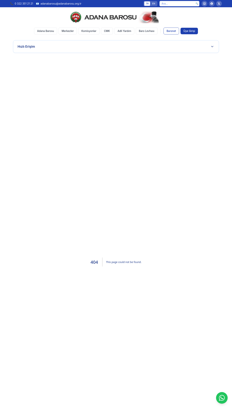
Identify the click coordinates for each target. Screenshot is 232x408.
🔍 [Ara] (197, 3)
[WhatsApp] (222, 398)
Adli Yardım (124, 30)
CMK (107, 30)
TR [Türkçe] (147, 3)
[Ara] (179, 3)
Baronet (171, 30)
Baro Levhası (146, 30)
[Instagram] (204, 4)
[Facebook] (212, 4)
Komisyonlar (88, 30)
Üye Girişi (189, 30)
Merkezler (68, 30)
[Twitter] (219, 4)
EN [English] (153, 3)
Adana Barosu (45, 30)
